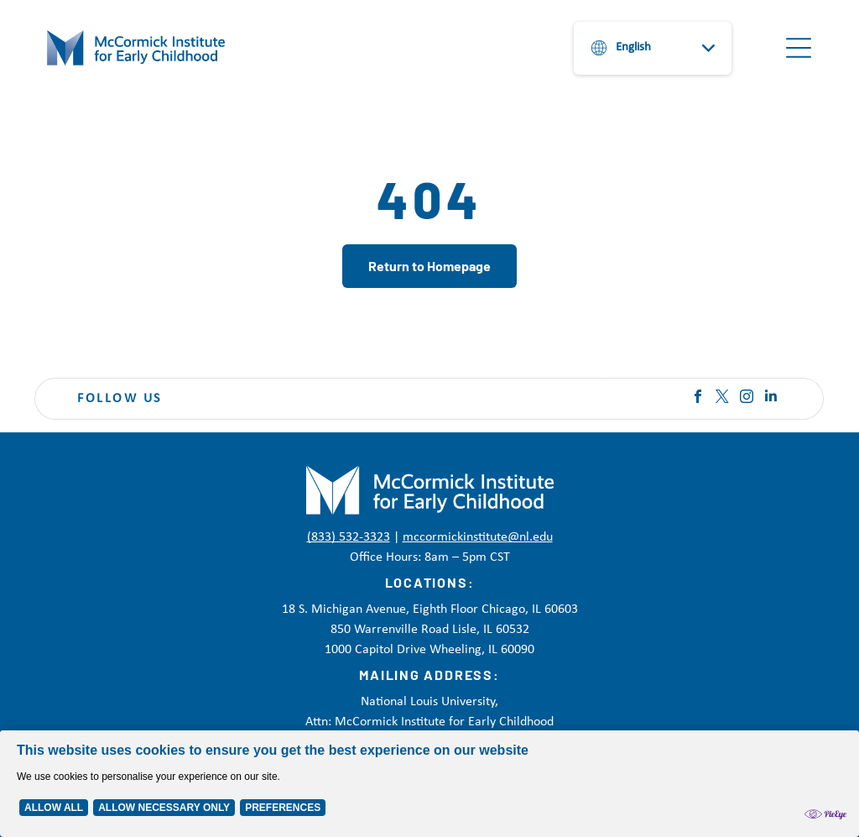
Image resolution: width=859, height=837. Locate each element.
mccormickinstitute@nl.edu (478, 537)
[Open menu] (798, 47)
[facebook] (698, 398)
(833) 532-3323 (348, 537)
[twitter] (722, 398)
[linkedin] (771, 398)
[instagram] (747, 398)
